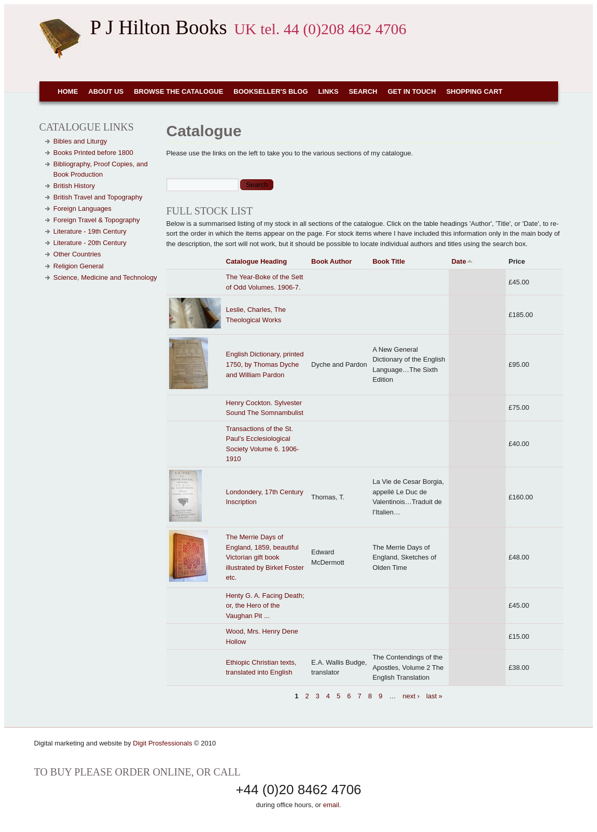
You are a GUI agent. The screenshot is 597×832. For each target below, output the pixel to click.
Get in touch (411, 91)
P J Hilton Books (158, 27)
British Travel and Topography (98, 197)
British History (74, 186)
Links (328, 91)
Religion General (78, 266)
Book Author (331, 261)
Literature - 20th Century (90, 243)
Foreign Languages (82, 208)
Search (363, 91)
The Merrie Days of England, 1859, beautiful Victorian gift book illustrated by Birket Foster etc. (265, 557)
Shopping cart (474, 91)
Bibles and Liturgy (80, 141)
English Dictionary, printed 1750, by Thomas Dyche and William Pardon (265, 364)
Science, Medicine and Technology (105, 277)
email (331, 805)
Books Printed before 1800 (93, 152)
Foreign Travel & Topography (96, 220)
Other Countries (77, 254)
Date (462, 261)
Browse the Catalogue (178, 91)
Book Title (388, 261)
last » (434, 696)
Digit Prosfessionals (162, 743)
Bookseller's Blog (270, 91)
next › (411, 696)
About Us (105, 91)
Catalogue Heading (256, 261)
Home (68, 91)
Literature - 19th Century (90, 231)
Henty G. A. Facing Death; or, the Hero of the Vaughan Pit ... (265, 606)
